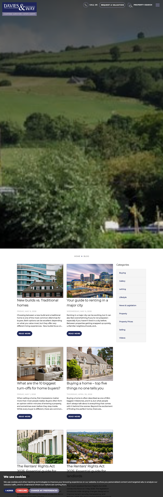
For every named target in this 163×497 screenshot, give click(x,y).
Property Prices (126, 322)
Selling (122, 330)
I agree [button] (9, 491)
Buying (122, 273)
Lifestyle (123, 297)
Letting (122, 289)
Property (123, 314)
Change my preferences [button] (44, 491)
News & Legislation (127, 305)
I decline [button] (22, 491)
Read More (24, 334)
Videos (122, 338)
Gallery (122, 281)
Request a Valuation (112, 5)
